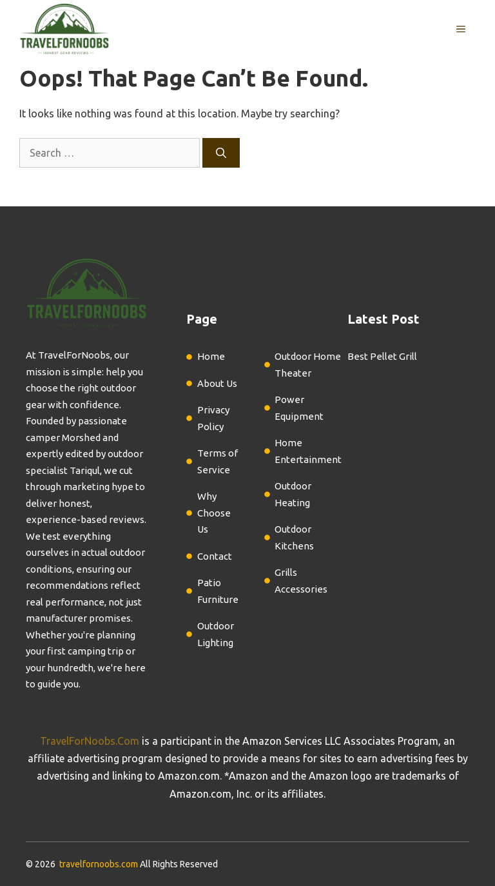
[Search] (221, 153)
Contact (214, 556)
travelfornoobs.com (98, 864)
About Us (217, 383)
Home (211, 356)
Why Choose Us (214, 513)
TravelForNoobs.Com (89, 741)
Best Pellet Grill (382, 356)
